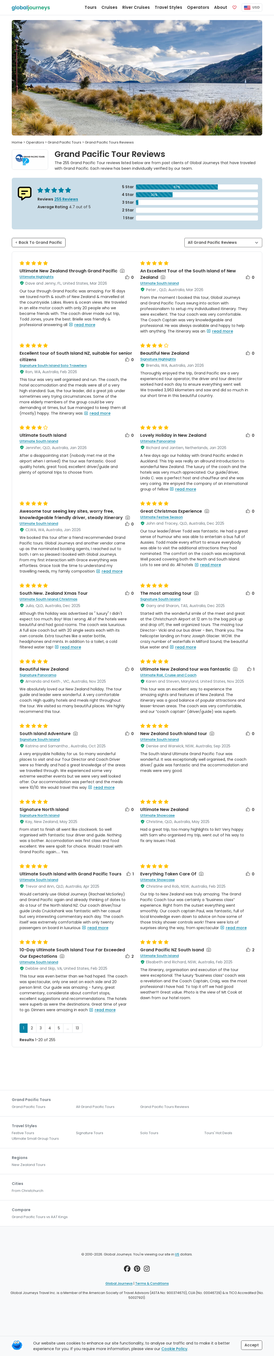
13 (77, 1028)
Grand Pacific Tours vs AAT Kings (40, 1216)
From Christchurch (27, 1190)
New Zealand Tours (28, 1164)
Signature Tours (89, 1132)
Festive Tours (23, 1132)
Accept (252, 1345)
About (220, 7)
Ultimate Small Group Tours (35, 1138)
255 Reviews (66, 199)
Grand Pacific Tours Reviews (164, 1106)
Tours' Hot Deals (218, 1132)
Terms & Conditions (152, 1283)
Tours (91, 7)
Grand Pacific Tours (28, 1106)
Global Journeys (119, 1283)
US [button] (177, 1254)
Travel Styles (168, 7)
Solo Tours (149, 1132)
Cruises (109, 7)
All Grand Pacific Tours (95, 1106)
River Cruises (136, 7)
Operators (198, 7)
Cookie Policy (174, 1348)
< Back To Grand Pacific (38, 242)
